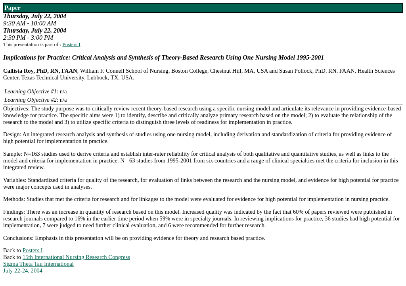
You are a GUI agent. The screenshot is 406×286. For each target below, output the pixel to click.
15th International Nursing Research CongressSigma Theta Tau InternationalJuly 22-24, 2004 (66, 264)
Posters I (71, 44)
